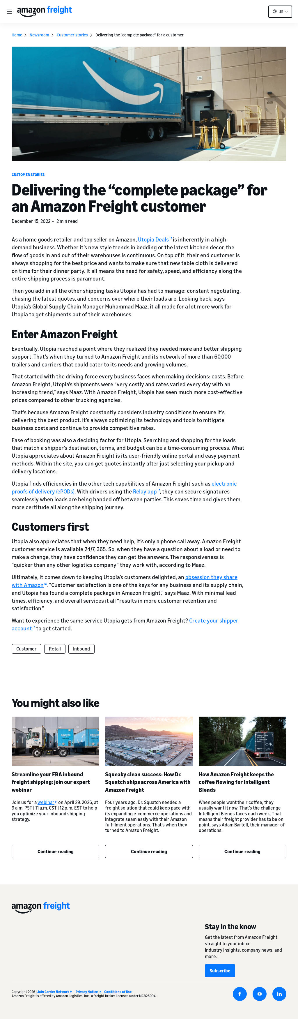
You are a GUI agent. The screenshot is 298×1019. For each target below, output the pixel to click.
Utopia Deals (155, 239)
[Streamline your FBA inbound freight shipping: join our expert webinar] (55, 741)
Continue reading (56, 851)
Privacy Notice (88, 992)
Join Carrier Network (54, 992)
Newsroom (39, 34)
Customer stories (72, 34)
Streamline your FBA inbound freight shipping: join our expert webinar (51, 782)
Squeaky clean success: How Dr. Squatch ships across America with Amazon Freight (148, 782)
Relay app (146, 491)
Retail (55, 649)
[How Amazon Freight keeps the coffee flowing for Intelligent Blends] (242, 741)
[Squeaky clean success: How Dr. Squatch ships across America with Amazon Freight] (149, 741)
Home (17, 34)
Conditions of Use (118, 992)
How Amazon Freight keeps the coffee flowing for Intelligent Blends (236, 782)
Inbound (81, 649)
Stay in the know (230, 926)
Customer (26, 649)
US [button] (281, 11)
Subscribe (220, 971)
